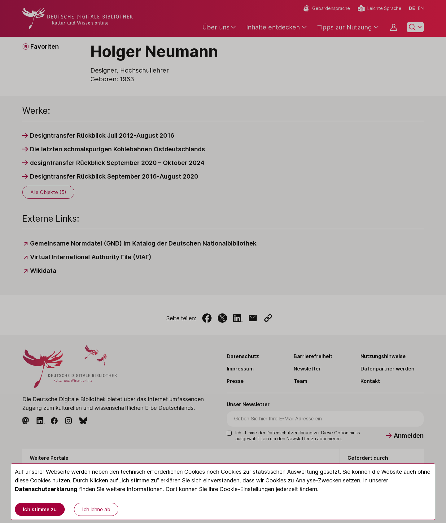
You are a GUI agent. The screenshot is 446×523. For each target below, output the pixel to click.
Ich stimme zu (40, 509)
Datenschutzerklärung (46, 489)
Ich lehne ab (96, 509)
